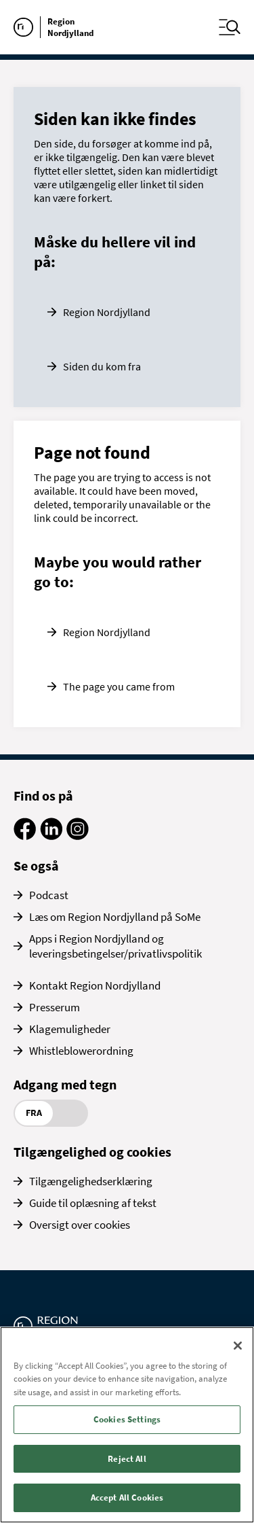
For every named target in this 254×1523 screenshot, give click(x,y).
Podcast (48, 895)
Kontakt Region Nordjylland (95, 985)
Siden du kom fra (102, 366)
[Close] (238, 1346)
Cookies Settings (127, 1419)
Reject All (127, 1459)
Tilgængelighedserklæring (90, 1181)
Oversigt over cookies (79, 1224)
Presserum (54, 1007)
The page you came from (119, 686)
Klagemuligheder (69, 1028)
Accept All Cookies (127, 1497)
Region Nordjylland (106, 312)
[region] (127, 1425)
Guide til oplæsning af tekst (92, 1202)
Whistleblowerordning (81, 1050)
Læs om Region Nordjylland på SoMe (114, 916)
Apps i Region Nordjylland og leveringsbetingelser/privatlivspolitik (115, 946)
